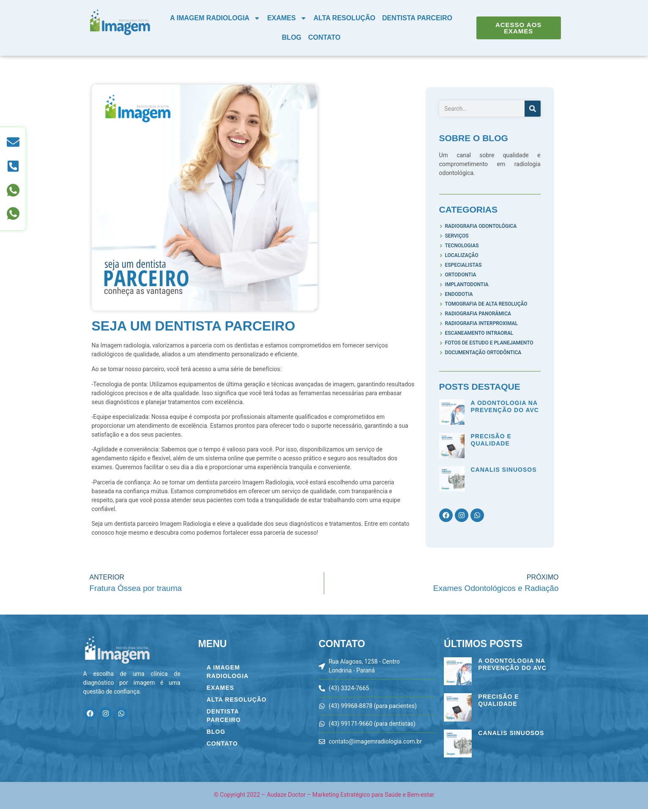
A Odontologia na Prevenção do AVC (505, 406)
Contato (324, 37)
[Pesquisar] (533, 109)
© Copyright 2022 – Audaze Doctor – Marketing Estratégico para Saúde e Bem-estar (324, 794)
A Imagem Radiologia (215, 18)
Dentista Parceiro (417, 18)
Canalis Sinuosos (504, 469)
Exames (287, 18)
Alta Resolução (344, 18)
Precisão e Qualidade (491, 440)
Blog (291, 37)
